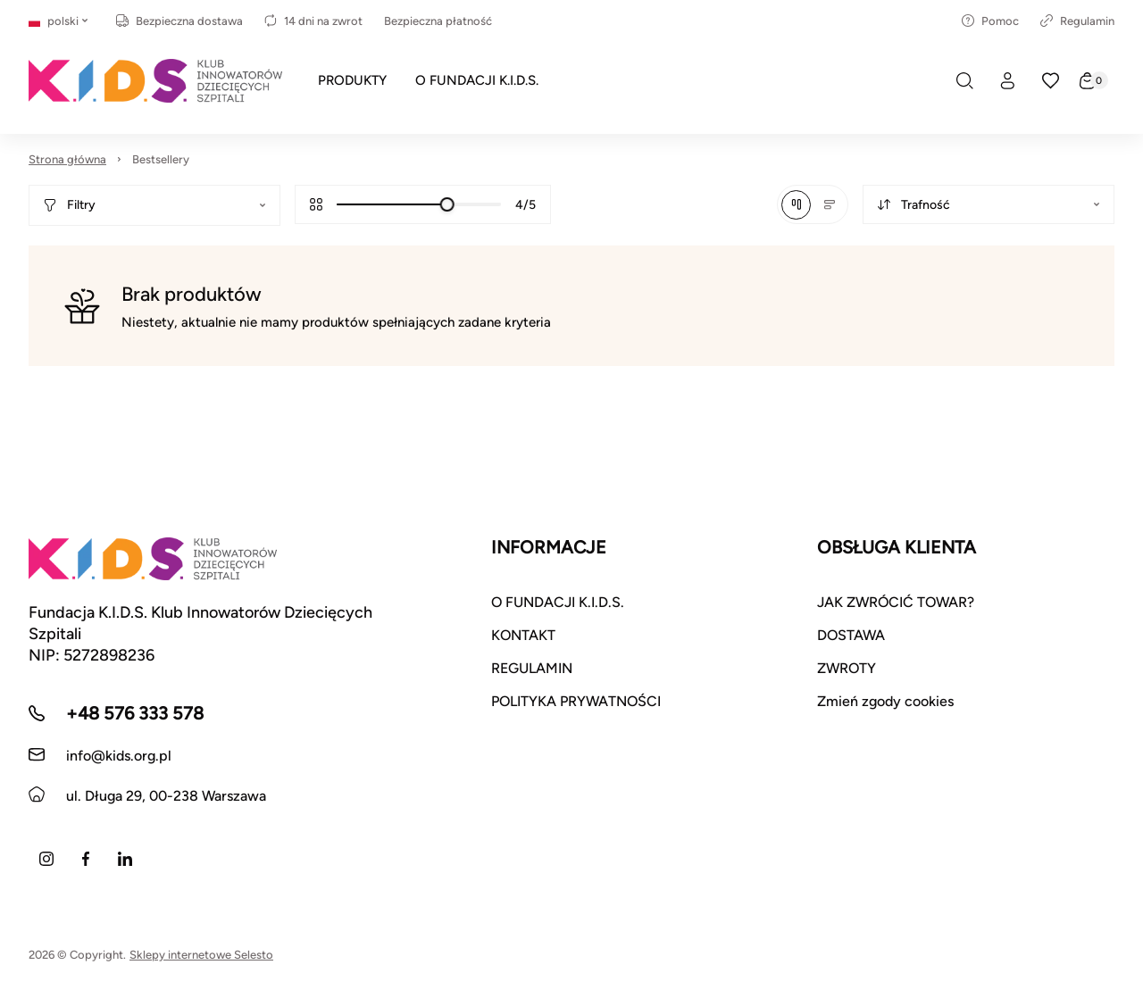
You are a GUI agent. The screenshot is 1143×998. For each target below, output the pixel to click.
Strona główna (67, 159)
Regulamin (1077, 21)
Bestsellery (160, 159)
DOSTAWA (851, 635)
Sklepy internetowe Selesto (201, 954)
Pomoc (990, 21)
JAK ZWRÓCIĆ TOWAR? (895, 602)
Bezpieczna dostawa (179, 21)
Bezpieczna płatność (438, 21)
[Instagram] (46, 859)
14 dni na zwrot (313, 21)
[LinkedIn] (125, 859)
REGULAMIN (531, 668)
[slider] (447, 204)
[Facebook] (86, 859)
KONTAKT (523, 635)
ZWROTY (846, 668)
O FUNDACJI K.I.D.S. (557, 602)
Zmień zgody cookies (885, 701)
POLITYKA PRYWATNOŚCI (576, 701)
